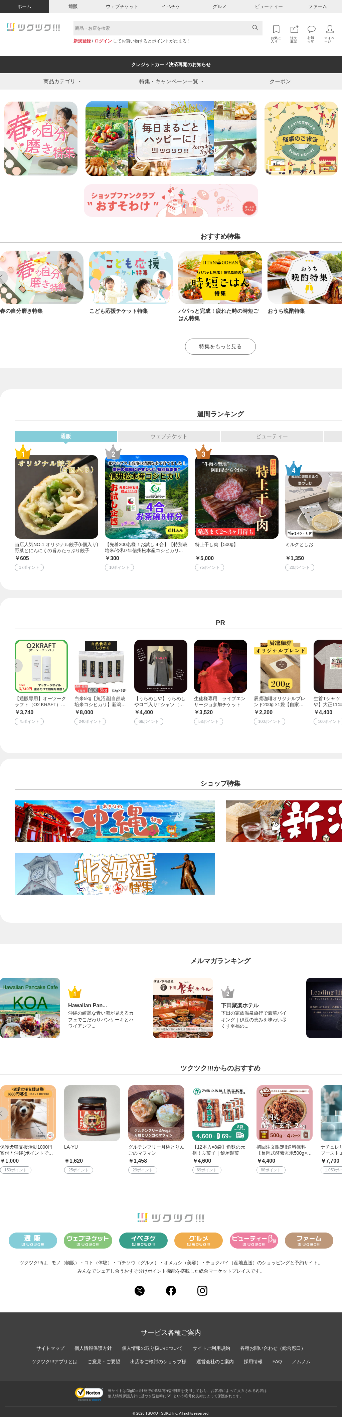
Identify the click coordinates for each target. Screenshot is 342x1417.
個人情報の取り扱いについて (152, 1344)
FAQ (277, 1358)
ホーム (24, 6)
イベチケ (171, 6)
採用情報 (253, 1358)
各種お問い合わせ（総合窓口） (273, 1344)
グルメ (220, 6)
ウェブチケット (122, 6)
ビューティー (269, 6)
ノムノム (301, 1358)
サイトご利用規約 (211, 1344)
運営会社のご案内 (215, 1358)
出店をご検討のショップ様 (158, 1358)
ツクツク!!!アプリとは (54, 1358)
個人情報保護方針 (93, 1344)
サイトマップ (50, 1344)
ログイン (103, 40)
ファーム (317, 6)
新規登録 (82, 40)
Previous (16, 662)
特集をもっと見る (220, 343)
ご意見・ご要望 (104, 1358)
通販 (73, 6)
